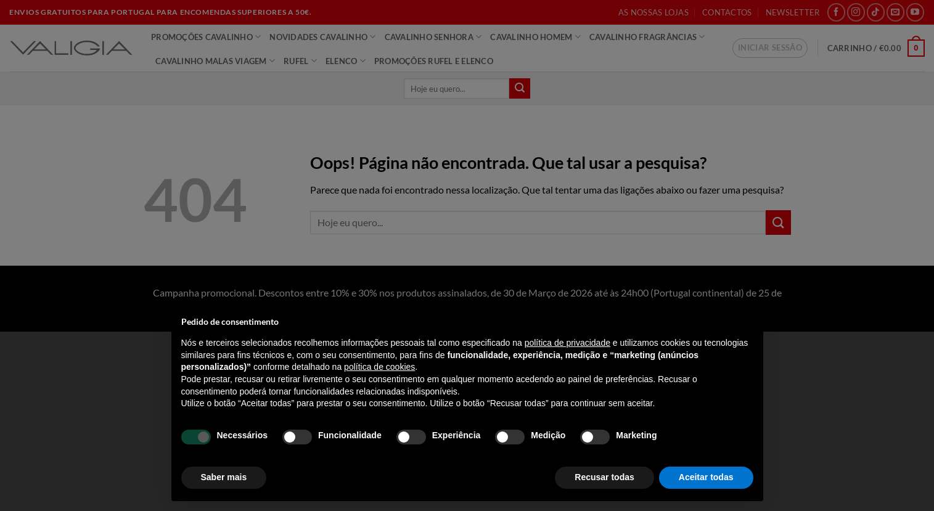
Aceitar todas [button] (706, 477)
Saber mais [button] (224, 477)
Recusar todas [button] (604, 477)
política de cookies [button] (379, 367)
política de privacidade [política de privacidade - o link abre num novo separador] (567, 343)
